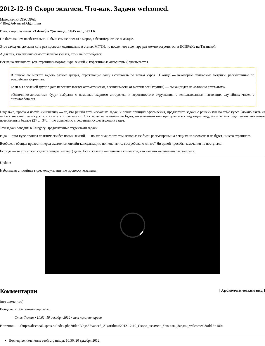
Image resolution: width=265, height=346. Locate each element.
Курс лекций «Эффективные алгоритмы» (96, 62)
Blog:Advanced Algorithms (22, 23)
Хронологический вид (242, 290)
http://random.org (23, 99)
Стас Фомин (24, 317)
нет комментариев (87, 317)
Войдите (6, 309)
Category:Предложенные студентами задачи (65, 128)
